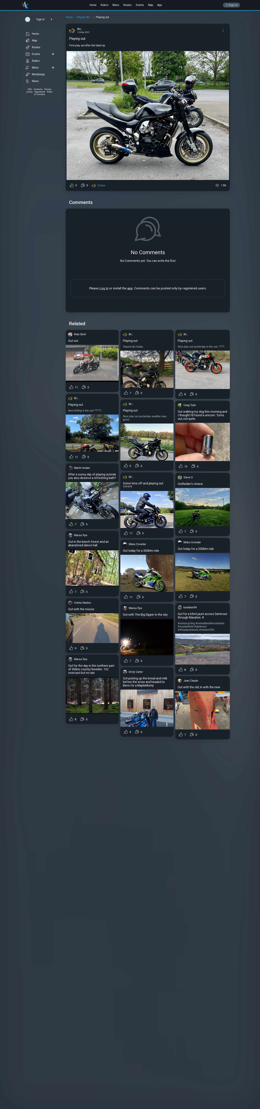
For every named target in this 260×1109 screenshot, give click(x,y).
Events (140, 5)
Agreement (39, 91)
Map (150, 5)
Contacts (38, 89)
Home (92, 5)
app (130, 288)
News (32, 81)
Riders (104, 5)
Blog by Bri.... (84, 17)
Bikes (115, 5)
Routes (127, 5)
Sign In (231, 5)
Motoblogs (35, 74)
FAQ (30, 89)
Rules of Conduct (43, 93)
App (159, 5)
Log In (103, 288)
